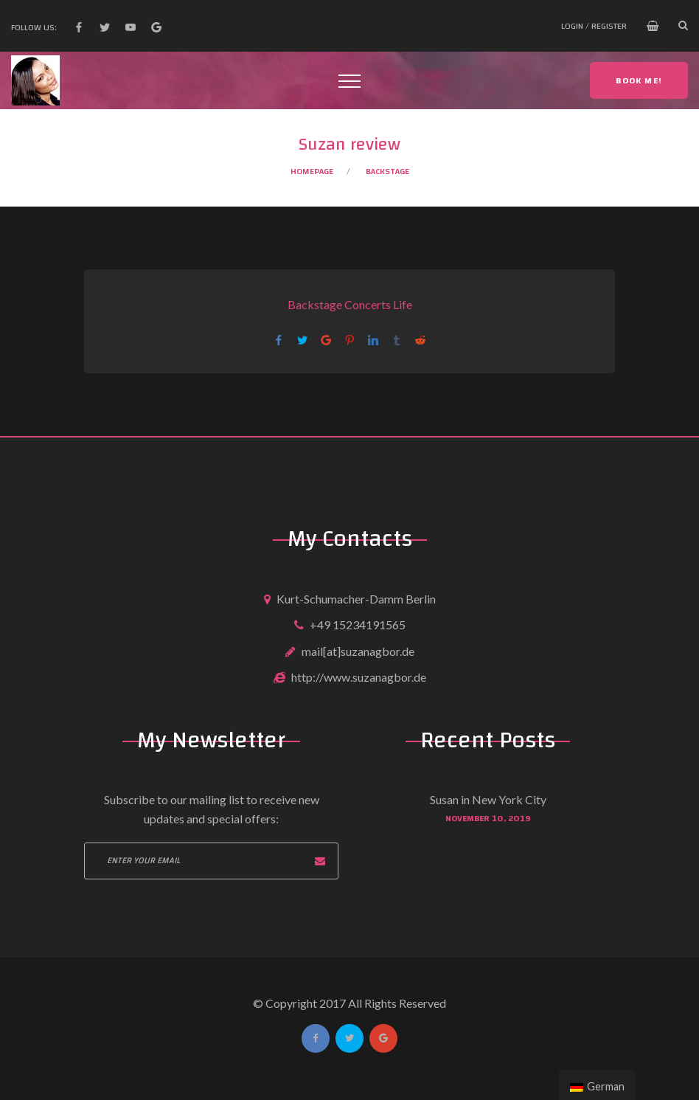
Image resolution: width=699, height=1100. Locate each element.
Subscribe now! (320, 861)
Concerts (367, 304)
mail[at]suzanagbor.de (358, 651)
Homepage (312, 171)
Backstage (387, 171)
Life (402, 304)
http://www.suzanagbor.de (358, 677)
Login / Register (594, 26)
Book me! (639, 80)
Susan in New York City (488, 799)
